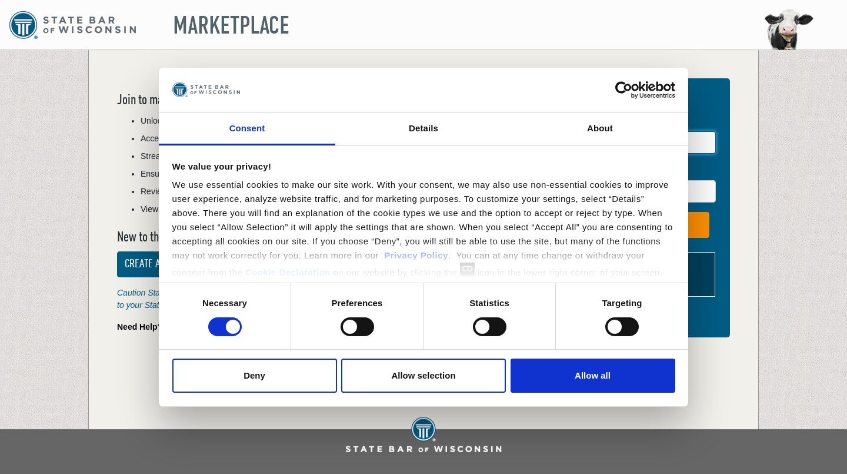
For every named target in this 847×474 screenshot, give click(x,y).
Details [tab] (423, 128)
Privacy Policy (416, 255)
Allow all (593, 375)
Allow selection (423, 375)
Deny (254, 375)
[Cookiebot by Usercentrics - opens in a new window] (623, 90)
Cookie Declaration (288, 272)
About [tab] (600, 128)
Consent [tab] (247, 128)
